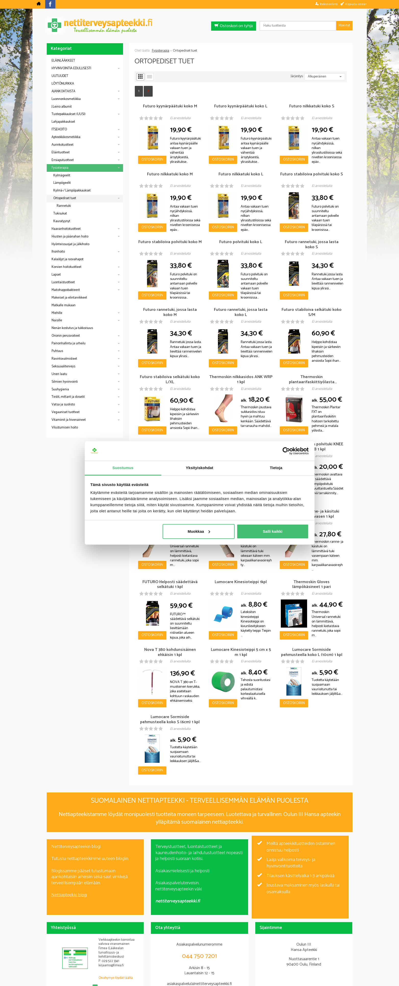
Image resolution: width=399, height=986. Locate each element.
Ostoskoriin (152, 160)
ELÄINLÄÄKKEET (63, 60)
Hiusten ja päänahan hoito (70, 236)
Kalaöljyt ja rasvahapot (67, 259)
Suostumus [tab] (123, 468)
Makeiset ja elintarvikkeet (69, 297)
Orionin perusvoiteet (66, 335)
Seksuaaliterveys (63, 366)
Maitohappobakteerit (66, 290)
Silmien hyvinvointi (65, 381)
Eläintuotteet (61, 152)
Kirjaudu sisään (356, 4)
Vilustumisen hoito (65, 427)
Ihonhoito (58, 251)
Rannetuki (64, 206)
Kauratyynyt (61, 221)
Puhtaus (57, 351)
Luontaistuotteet (63, 282)
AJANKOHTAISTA (63, 91)
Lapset (56, 274)
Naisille (57, 320)
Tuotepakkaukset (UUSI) (69, 114)
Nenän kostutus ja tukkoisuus (72, 328)
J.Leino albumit (62, 106)
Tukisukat (60, 213)
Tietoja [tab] (276, 468)
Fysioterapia (60, 168)
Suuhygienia (60, 389)
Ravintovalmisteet (64, 358)
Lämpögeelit (62, 183)
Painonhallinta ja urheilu (69, 343)
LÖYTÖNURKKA (63, 83)
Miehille (57, 313)
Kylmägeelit (61, 175)
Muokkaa (199, 531)
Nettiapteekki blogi (69, 895)
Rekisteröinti (328, 4)
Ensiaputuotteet (63, 160)
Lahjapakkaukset (63, 121)
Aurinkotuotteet (63, 145)
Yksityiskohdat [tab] (199, 468)
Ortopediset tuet (64, 198)
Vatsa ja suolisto (63, 404)
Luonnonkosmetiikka (66, 99)
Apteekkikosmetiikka (66, 137)
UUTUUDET (60, 76)
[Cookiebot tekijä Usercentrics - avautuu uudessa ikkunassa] (286, 451)
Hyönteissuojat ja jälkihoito (70, 244)
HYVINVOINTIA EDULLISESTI (71, 68)
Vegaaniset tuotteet (66, 412)
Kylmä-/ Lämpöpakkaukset (72, 190)
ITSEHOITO (59, 129)
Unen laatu (59, 374)
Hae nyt (344, 25)
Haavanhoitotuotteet (66, 229)
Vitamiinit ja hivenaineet (69, 420)
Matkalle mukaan (64, 305)
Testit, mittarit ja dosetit (68, 397)
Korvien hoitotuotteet (66, 267)
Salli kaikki (273, 531)
